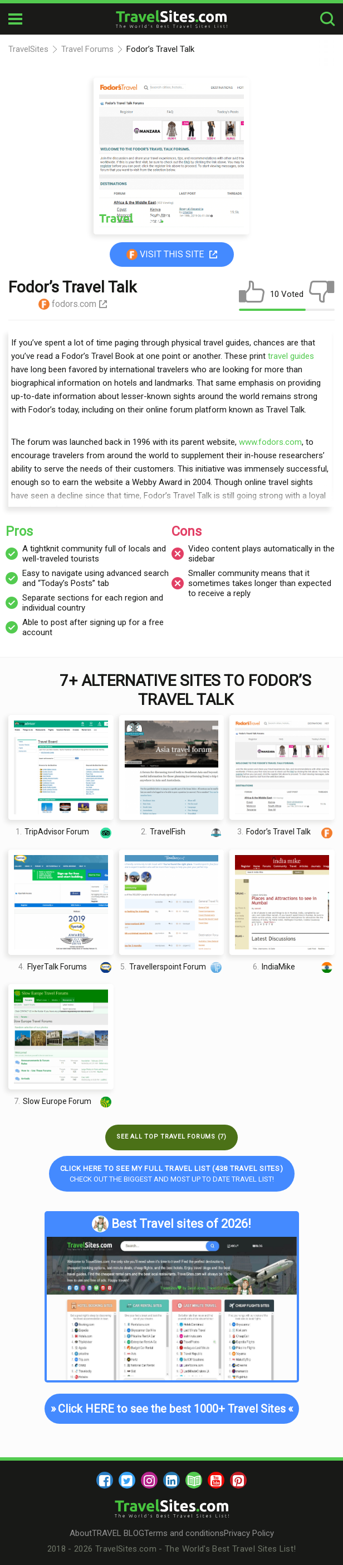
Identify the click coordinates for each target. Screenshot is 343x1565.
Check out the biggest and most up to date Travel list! (171, 1173)
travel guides (291, 356)
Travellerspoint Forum (172, 967)
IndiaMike (294, 967)
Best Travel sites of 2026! (171, 1224)
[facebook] (104, 1480)
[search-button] (327, 19)
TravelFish (182, 832)
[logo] (171, 19)
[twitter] (127, 1480)
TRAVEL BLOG (118, 1533)
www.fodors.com (270, 442)
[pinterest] (238, 1480)
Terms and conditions (184, 1533)
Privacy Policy (249, 1533)
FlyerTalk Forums (66, 967)
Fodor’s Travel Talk (286, 832)
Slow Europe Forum (64, 1101)
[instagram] (149, 1480)
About (81, 1533)
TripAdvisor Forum (64, 832)
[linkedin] (171, 1480)
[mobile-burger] (15, 19)
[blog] (193, 1480)
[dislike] (322, 294)
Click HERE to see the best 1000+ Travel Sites (171, 1408)
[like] (251, 294)
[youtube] (216, 1480)
